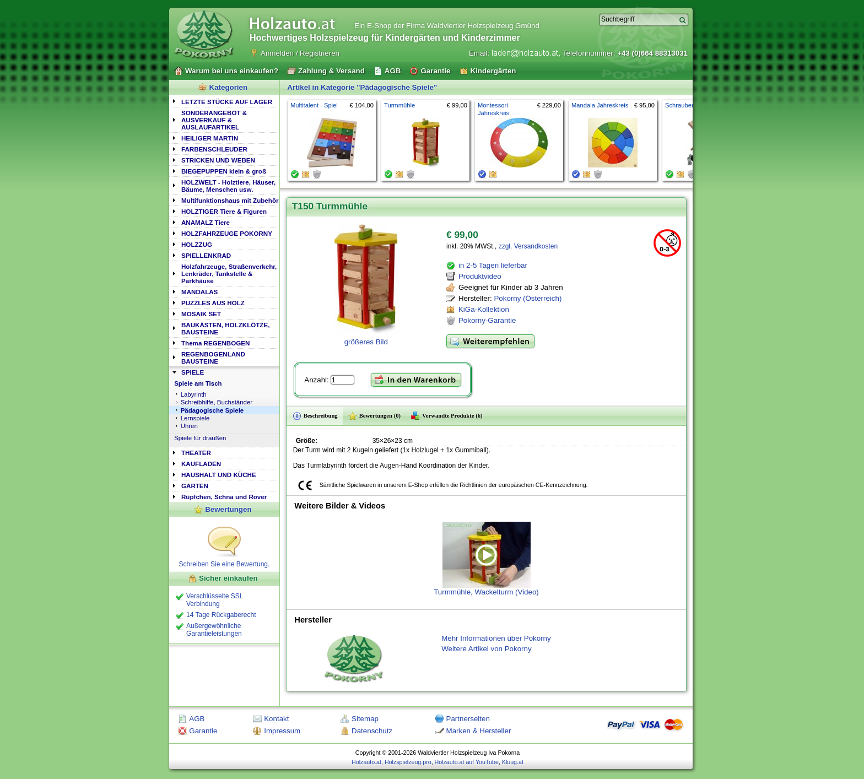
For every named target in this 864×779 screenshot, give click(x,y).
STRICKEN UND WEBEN (218, 160)
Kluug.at (512, 762)
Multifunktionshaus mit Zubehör (229, 200)
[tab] (224, 101)
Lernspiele (195, 418)
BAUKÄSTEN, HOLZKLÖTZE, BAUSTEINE (225, 328)
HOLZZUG (196, 244)
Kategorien (228, 87)
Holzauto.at (366, 762)
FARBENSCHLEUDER (214, 149)
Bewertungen (228, 509)
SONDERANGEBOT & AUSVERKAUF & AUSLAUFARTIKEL (214, 120)
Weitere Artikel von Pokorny (486, 649)
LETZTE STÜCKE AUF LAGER (226, 101)
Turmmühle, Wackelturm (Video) (486, 559)
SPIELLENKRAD (206, 255)
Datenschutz (372, 731)
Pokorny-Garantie (487, 320)
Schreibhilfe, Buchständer (217, 402)
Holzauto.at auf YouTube (467, 762)
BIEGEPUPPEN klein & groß (223, 171)
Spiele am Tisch (198, 383)
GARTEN (194, 485)
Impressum (282, 731)
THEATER (196, 452)
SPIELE (192, 372)
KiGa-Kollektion (483, 309)
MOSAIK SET (201, 313)
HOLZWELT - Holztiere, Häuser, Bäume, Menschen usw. (228, 185)
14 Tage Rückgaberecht (221, 615)
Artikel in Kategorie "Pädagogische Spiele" (362, 87)
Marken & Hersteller (478, 731)
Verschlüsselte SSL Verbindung (214, 600)
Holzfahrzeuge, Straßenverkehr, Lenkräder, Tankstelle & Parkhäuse (229, 273)
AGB (196, 719)
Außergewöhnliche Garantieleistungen (214, 629)
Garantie (203, 731)
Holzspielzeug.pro (408, 762)
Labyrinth (194, 394)
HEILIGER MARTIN (209, 138)
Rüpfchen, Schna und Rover (224, 496)
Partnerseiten (468, 719)
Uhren (189, 426)
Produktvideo (479, 276)
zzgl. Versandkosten (528, 246)
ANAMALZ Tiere (205, 222)
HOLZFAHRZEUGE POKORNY (226, 233)
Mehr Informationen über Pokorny (496, 638)
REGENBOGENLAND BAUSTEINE (213, 357)
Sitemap (365, 719)
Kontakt (276, 719)
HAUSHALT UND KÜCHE (218, 474)
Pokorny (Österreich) (527, 298)
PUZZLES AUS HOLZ (213, 302)
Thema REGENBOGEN (215, 343)
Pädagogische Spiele (212, 410)
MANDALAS (199, 291)
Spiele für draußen (200, 438)
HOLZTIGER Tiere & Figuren (224, 211)
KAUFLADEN (201, 463)
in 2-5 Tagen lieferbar (492, 265)
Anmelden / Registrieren (300, 53)
